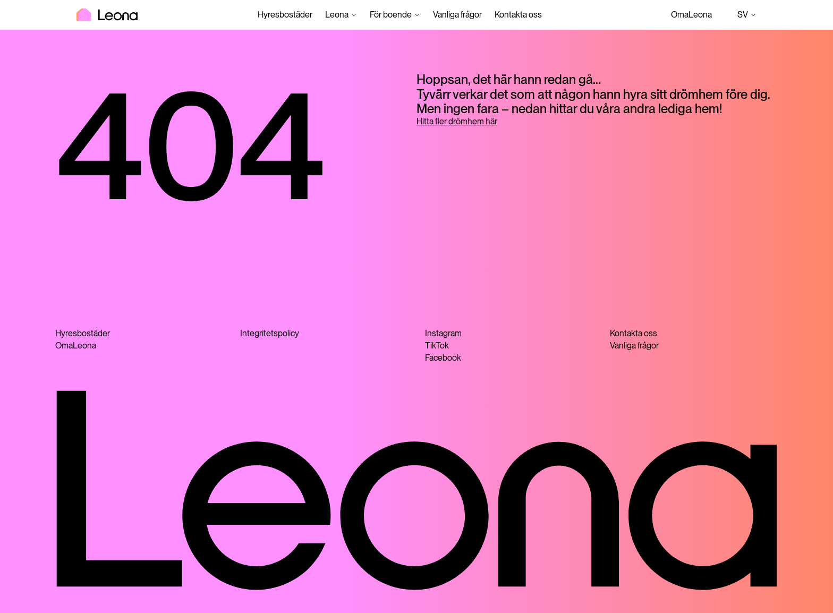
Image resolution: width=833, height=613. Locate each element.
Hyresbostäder (285, 15)
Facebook (443, 358)
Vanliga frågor (457, 15)
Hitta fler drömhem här (456, 121)
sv (746, 14)
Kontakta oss (518, 15)
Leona (336, 15)
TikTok (437, 345)
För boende (391, 15)
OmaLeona (691, 15)
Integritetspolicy (269, 333)
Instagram (443, 333)
